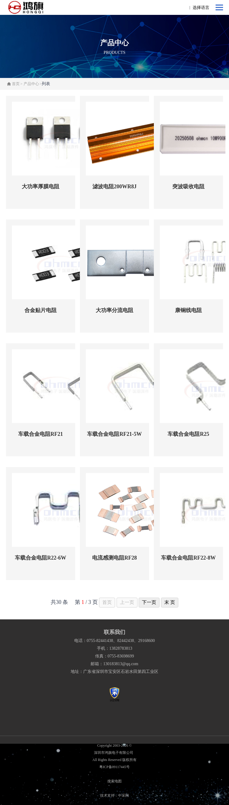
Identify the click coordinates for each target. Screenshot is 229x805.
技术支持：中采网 (114, 795)
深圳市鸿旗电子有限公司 (114, 753)
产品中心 (31, 84)
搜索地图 (114, 781)
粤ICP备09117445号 (114, 767)
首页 (16, 84)
